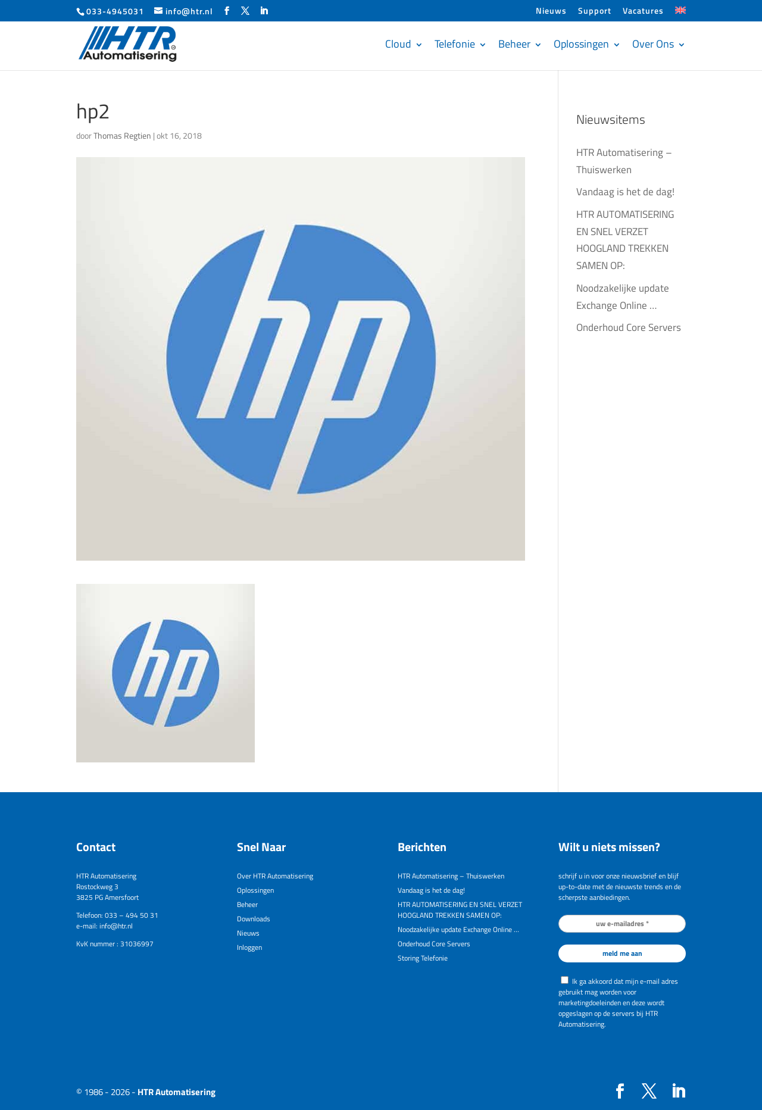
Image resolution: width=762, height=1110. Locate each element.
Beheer (514, 44)
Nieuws (551, 12)
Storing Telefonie (423, 958)
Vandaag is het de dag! (625, 191)
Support (594, 12)
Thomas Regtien (122, 135)
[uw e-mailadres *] (622, 924)
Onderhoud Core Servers (628, 327)
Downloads (253, 918)
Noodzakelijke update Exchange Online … (458, 929)
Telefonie (455, 44)
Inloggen (249, 947)
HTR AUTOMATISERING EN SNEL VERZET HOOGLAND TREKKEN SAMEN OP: (460, 910)
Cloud (398, 44)
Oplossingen (581, 44)
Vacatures (643, 12)
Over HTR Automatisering (275, 875)
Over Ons (653, 44)
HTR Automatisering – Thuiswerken (451, 875)
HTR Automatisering (177, 1092)
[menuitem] (680, 14)
